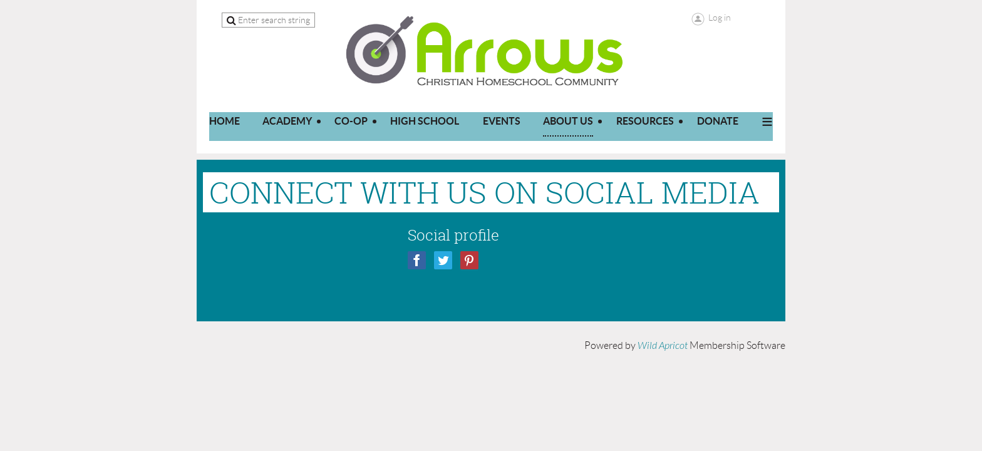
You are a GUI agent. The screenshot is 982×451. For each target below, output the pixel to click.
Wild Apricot (663, 345)
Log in (719, 18)
